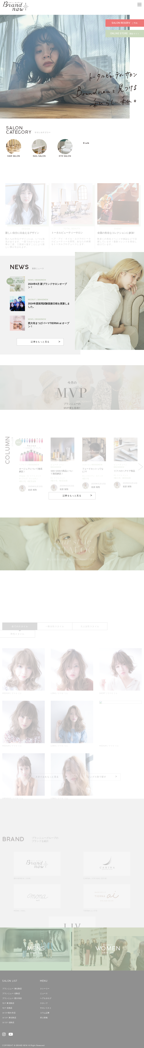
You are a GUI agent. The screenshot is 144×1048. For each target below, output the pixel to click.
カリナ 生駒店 (8, 1015)
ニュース (44, 986)
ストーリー (45, 981)
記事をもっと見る (40, 342)
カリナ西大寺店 (9, 1005)
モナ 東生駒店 (8, 996)
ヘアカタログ (46, 991)
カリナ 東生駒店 (9, 1010)
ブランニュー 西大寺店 (12, 991)
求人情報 (44, 1010)
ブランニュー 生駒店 (11, 986)
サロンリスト (46, 1000)
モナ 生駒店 (7, 1000)
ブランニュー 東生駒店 (12, 981)
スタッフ (44, 996)
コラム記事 (45, 1005)
